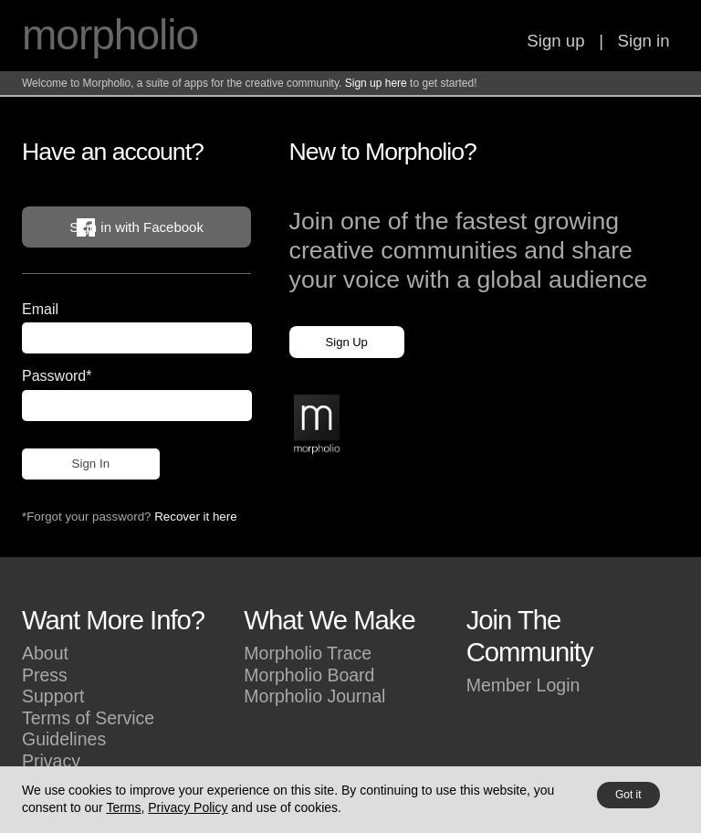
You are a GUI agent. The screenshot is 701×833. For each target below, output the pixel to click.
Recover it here (195, 516)
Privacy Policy (187, 807)
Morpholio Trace (307, 653)
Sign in (644, 40)
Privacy (51, 761)
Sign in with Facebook (136, 227)
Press (45, 675)
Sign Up (347, 342)
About (45, 653)
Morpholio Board (309, 675)
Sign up (555, 40)
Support (53, 696)
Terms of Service (88, 718)
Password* (56, 376)
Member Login (523, 685)
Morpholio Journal (314, 696)
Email (40, 309)
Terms (123, 807)
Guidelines (64, 739)
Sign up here (376, 83)
